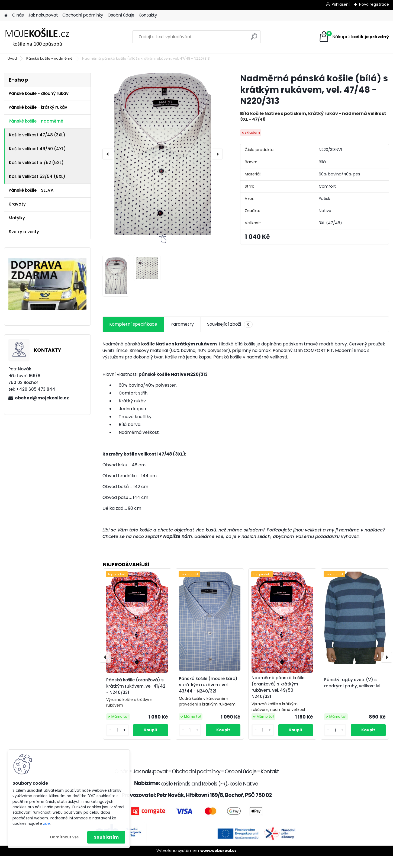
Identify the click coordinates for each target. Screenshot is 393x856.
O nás (18, 15)
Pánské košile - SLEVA (31, 190)
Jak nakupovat (43, 15)
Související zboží (230, 324)
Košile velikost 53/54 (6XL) (37, 176)
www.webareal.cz (218, 850)
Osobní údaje (121, 15)
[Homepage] (6, 15)
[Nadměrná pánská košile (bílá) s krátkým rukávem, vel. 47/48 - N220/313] (162, 154)
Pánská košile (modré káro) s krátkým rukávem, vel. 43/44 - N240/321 (208, 685)
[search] (254, 38)
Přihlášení (341, 4)
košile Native (244, 783)
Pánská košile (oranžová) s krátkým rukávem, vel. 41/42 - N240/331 (135, 686)
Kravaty (17, 204)
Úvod (12, 58)
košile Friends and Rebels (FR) (193, 783)
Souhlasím (106, 837)
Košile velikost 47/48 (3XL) (37, 135)
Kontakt (270, 771)
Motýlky (17, 218)
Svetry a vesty (24, 232)
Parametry (182, 324)
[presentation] (107, 154)
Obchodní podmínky (82, 15)
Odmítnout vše (64, 837)
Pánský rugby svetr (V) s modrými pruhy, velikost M (352, 683)
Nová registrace (374, 4)
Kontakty (148, 15)
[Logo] (41, 36)
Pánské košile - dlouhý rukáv (39, 93)
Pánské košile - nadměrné (49, 58)
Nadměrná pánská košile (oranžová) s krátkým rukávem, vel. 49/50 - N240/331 (278, 687)
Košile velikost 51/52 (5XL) (36, 162)
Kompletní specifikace (133, 324)
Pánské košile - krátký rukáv (38, 107)
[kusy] (117, 730)
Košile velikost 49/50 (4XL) (37, 149)
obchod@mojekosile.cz (42, 398)
